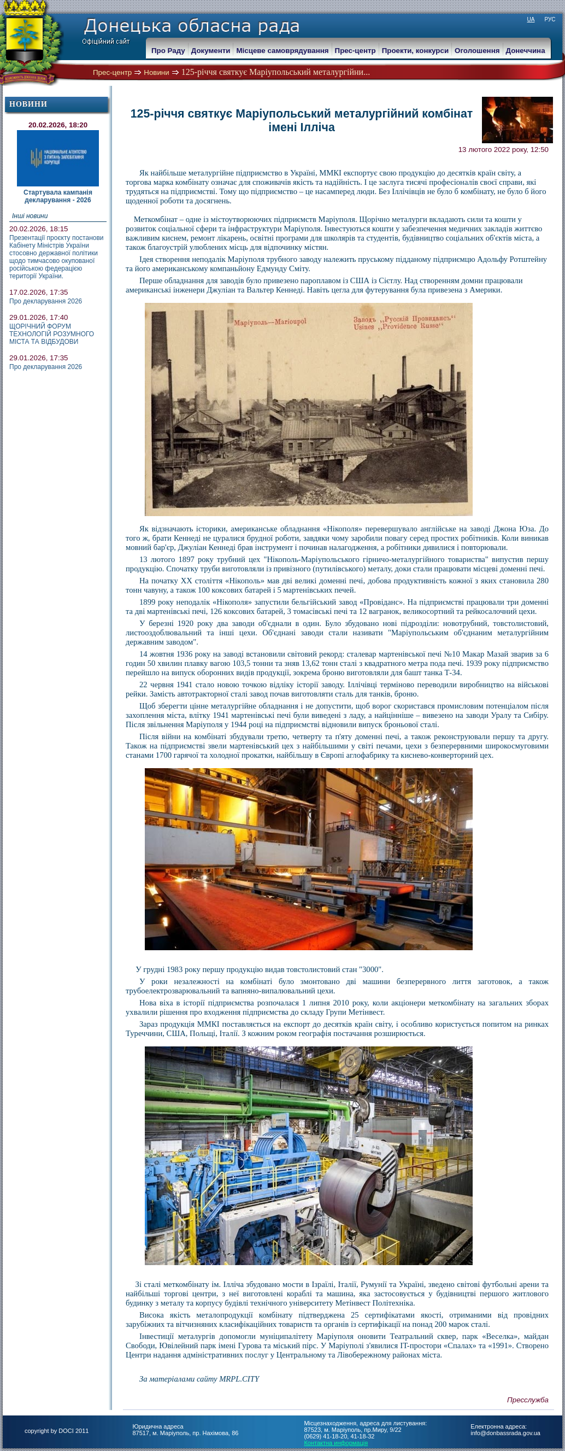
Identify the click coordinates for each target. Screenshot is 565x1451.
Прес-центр (112, 72)
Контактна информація (336, 1443)
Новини (156, 72)
